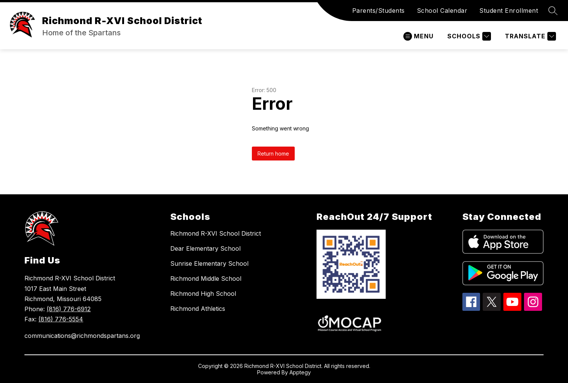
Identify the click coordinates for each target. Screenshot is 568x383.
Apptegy (300, 372)
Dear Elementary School (205, 248)
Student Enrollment (508, 10)
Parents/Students (378, 10)
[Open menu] (418, 36)
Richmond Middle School (205, 278)
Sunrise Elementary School (209, 263)
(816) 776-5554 (60, 319)
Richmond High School (203, 293)
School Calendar (442, 10)
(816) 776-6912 (69, 309)
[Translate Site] (529, 36)
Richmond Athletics (197, 308)
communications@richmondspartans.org (82, 335)
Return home (273, 153)
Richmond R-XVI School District (215, 233)
